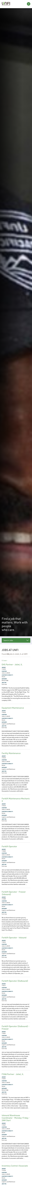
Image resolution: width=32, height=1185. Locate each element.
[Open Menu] (28, 4)
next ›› (5, 660)
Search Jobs (8, 640)
